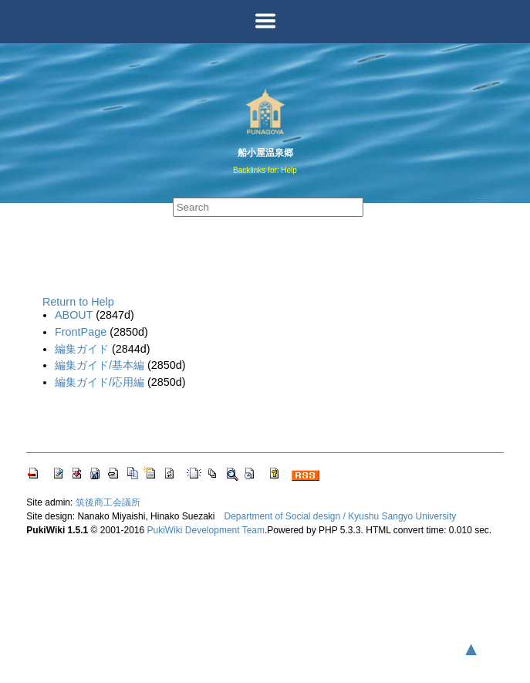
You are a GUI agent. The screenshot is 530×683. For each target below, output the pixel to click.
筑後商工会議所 (108, 502)
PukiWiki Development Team (206, 530)
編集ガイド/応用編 (99, 382)
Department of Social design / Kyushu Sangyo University (340, 516)
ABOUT (74, 315)
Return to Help (78, 302)
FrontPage (80, 332)
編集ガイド (82, 349)
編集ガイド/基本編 (99, 365)
